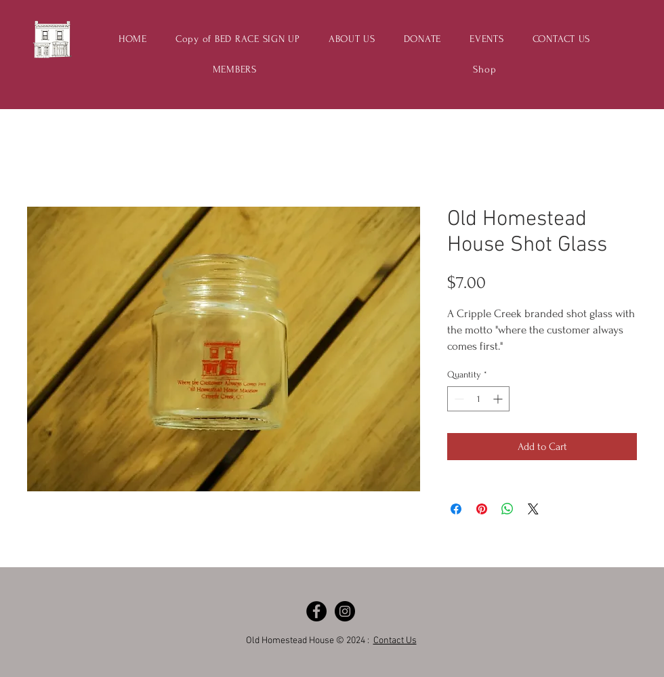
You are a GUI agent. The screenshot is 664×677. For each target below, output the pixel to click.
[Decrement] (457, 399)
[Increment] (499, 399)
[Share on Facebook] (456, 509)
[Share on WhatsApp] (507, 509)
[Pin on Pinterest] (482, 509)
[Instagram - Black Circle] (345, 611)
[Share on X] (533, 509)
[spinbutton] (478, 399)
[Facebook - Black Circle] (316, 611)
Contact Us (395, 641)
